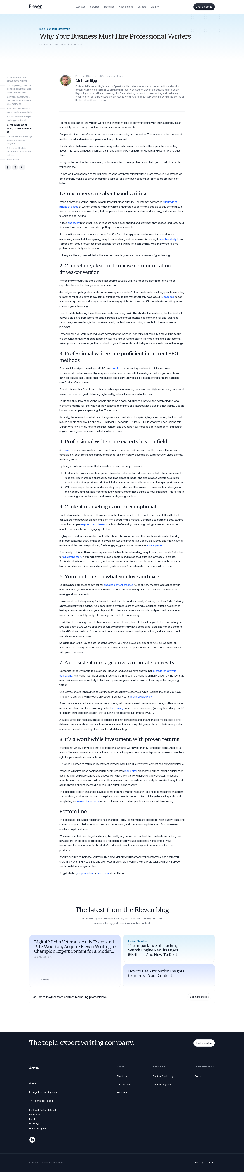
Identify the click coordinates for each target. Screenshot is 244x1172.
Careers (199, 1076)
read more (103, 873)
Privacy (199, 1162)
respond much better (92, 524)
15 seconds (167, 296)
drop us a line (85, 873)
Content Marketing (163, 1076)
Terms (211, 1162)
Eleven (66, 450)
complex (115, 368)
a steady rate (154, 545)
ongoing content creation (118, 585)
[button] (155, 7)
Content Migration (162, 1084)
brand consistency (141, 696)
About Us (122, 1076)
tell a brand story (72, 557)
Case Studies (124, 1084)
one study (73, 222)
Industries (122, 1092)
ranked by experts (88, 801)
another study (168, 239)
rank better (130, 771)
